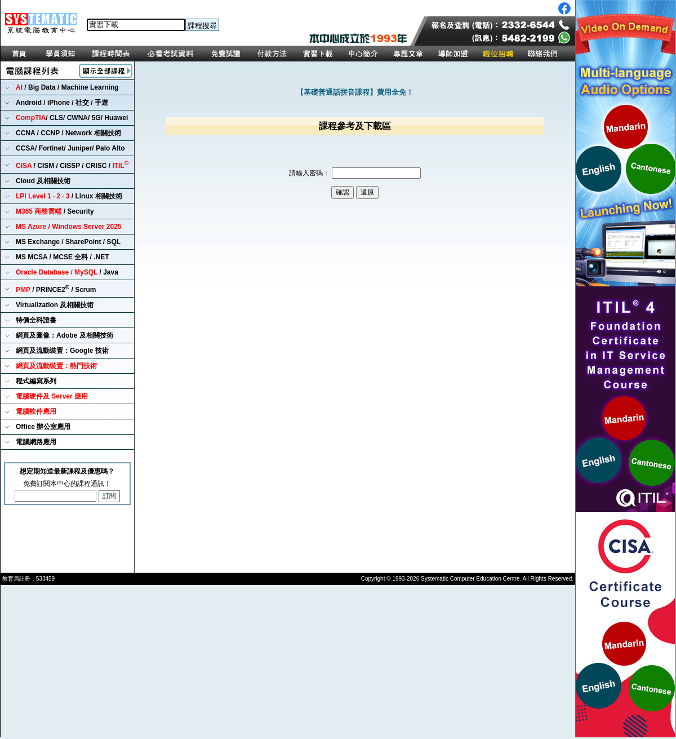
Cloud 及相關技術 (43, 181)
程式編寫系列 (36, 381)
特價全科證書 (36, 320)
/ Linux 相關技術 (69, 196)
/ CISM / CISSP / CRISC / (72, 165)
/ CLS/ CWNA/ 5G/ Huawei (72, 118)
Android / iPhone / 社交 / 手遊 (62, 103)
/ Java (67, 272)
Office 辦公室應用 (43, 427)
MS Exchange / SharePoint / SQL (68, 242)
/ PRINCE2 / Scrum (56, 289)
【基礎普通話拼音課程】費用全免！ (354, 92)
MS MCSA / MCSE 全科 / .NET (62, 257)
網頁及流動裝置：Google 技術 (62, 351)
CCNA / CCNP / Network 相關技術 (68, 133)
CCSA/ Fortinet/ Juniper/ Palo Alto (70, 148)
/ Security (55, 211)
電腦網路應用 (36, 442)
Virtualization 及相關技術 (55, 305)
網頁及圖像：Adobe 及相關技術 (64, 335)
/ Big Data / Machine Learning (67, 87)
